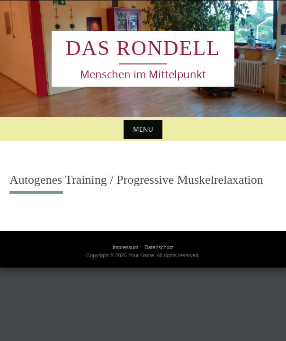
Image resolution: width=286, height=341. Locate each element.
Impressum (125, 247)
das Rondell (143, 48)
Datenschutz (158, 247)
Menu (143, 129)
